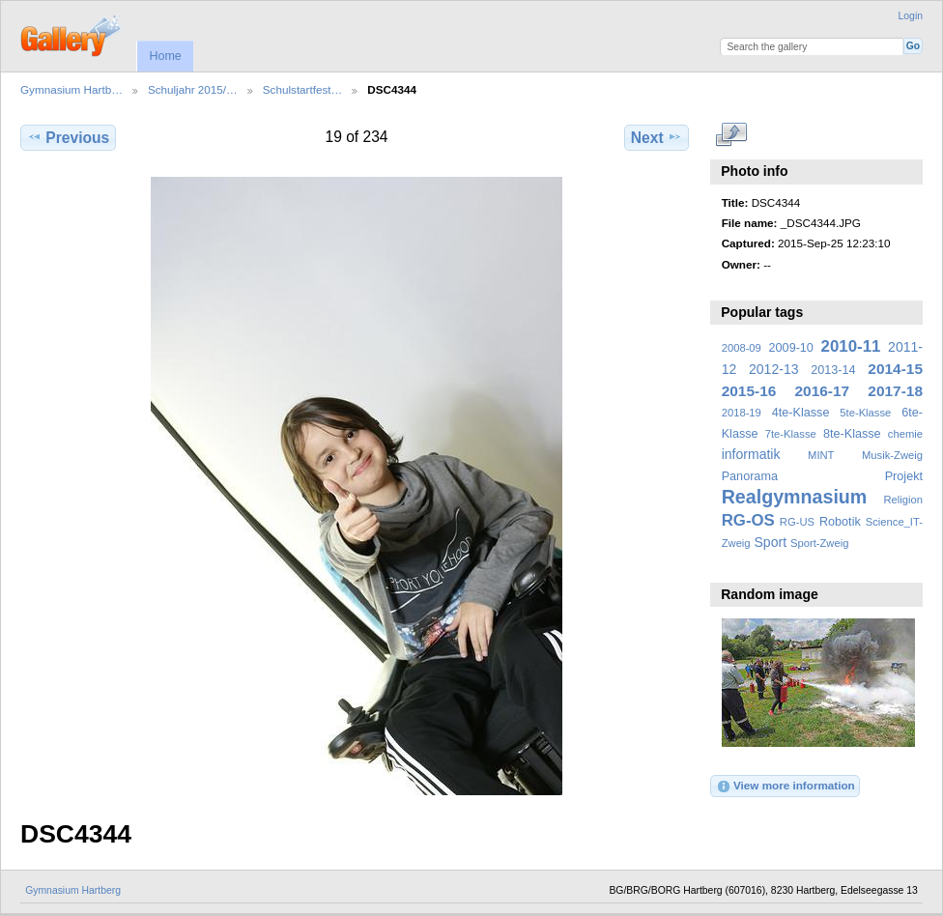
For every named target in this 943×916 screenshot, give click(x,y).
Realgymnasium (795, 496)
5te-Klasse (865, 412)
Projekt (904, 476)
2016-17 (822, 391)
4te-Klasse (801, 412)
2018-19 (741, 412)
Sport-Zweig (819, 543)
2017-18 (895, 391)
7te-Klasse (790, 434)
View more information (785, 786)
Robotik (840, 522)
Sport (771, 542)
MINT (821, 455)
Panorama (750, 476)
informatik (751, 454)
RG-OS (748, 520)
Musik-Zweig (892, 455)
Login (911, 16)
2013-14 (833, 370)
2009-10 (791, 348)
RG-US (797, 522)
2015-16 (749, 391)
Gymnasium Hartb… (71, 89)
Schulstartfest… (303, 89)
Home (165, 56)
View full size (732, 135)
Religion (903, 499)
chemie (905, 434)
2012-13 (774, 369)
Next (656, 137)
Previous (68, 137)
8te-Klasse (852, 434)
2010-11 (851, 346)
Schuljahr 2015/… (193, 89)
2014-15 (895, 368)
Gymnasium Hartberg (73, 890)
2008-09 (741, 348)
